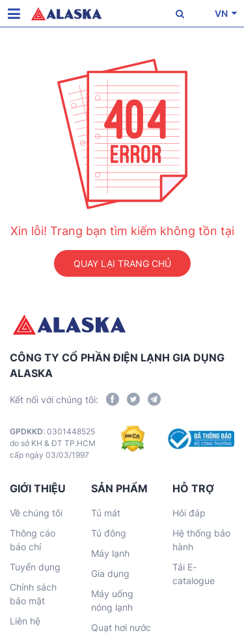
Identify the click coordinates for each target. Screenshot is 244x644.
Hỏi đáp (189, 512)
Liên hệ (25, 620)
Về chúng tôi (36, 512)
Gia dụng (110, 573)
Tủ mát (105, 512)
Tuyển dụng (35, 566)
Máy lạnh (110, 553)
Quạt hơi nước (121, 627)
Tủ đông (108, 533)
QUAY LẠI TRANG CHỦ (122, 263)
